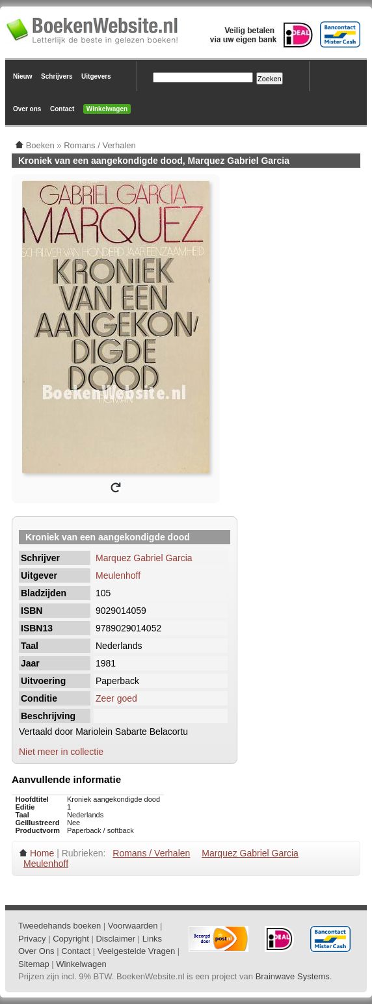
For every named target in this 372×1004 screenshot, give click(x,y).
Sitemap (33, 964)
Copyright (71, 939)
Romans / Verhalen (151, 853)
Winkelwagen (106, 108)
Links (152, 939)
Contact (62, 108)
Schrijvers (56, 76)
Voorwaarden (133, 926)
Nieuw (22, 76)
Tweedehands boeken (59, 926)
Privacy (32, 939)
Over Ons (36, 951)
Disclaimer (115, 939)
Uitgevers (96, 76)
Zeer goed (116, 698)
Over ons (27, 108)
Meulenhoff (118, 575)
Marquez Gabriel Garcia (144, 558)
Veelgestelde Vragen (137, 951)
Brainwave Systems (293, 976)
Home (42, 853)
